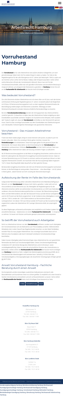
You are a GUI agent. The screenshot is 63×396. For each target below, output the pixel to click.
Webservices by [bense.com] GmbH (13, 381)
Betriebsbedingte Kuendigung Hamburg (13, 392)
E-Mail (22, 284)
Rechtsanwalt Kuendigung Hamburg (35, 387)
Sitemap (29, 381)
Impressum (41, 381)
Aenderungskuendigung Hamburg (11, 385)
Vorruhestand (38, 33)
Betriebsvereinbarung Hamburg (33, 385)
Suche (35, 381)
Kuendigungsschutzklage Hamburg (11, 390)
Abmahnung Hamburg (33, 392)
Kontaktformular (31, 284)
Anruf (41, 284)
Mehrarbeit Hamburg (46, 390)
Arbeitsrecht (29, 33)
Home (22, 33)
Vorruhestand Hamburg (31, 390)
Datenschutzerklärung (53, 381)
